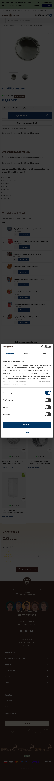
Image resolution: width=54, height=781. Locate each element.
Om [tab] (44, 353)
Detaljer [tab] (27, 353)
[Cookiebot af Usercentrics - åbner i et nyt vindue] (41, 346)
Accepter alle (27, 425)
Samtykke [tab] (10, 353)
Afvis (27, 432)
